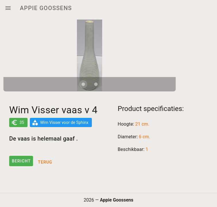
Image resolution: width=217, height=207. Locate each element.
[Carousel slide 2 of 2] (96, 84)
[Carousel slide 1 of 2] (83, 84)
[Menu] (8, 8)
